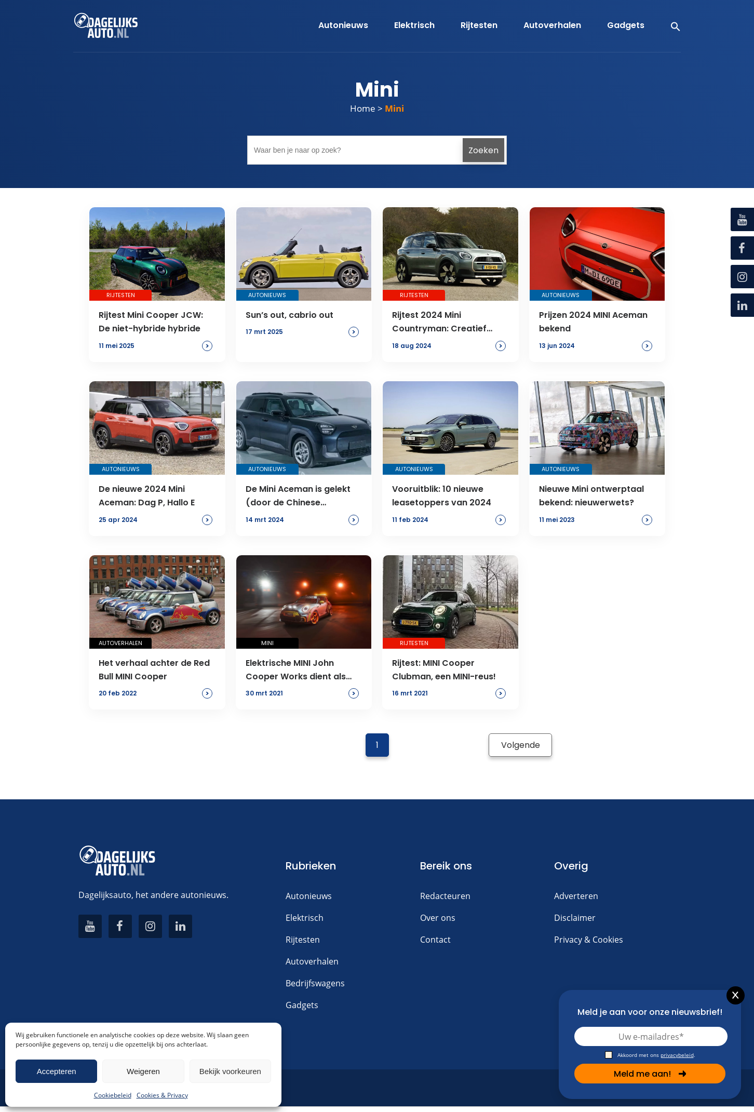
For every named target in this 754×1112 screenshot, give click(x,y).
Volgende (520, 745)
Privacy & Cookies (588, 939)
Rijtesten (303, 939)
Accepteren (56, 1071)
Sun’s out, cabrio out (289, 315)
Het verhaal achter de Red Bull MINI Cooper (154, 669)
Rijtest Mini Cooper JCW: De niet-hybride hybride (151, 321)
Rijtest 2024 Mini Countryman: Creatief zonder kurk (439, 322)
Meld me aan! (650, 1074)
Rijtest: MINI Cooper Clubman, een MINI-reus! (444, 669)
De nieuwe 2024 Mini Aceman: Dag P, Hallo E (147, 495)
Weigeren (143, 1071)
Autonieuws (309, 896)
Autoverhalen (312, 961)
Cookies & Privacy (162, 1095)
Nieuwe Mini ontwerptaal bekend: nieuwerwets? (591, 495)
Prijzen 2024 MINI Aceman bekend (593, 321)
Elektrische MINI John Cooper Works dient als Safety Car (296, 670)
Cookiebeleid (112, 1095)
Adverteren (576, 896)
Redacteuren (445, 896)
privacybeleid (677, 1055)
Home (362, 108)
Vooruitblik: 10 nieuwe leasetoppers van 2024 (441, 495)
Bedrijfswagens (315, 983)
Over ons (437, 917)
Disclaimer (575, 917)
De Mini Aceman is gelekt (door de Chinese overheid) (298, 496)
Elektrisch (305, 917)
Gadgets (302, 1005)
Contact (435, 939)
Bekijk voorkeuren (230, 1071)
